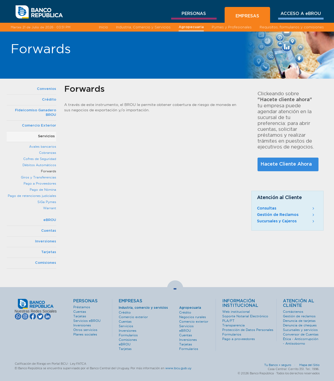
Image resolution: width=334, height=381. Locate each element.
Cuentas (48, 231)
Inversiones (45, 241)
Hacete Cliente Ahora (286, 164)
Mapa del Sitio (309, 365)
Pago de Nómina (43, 189)
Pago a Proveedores (40, 183)
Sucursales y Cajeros (286, 221)
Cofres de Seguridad (39, 159)
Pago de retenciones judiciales (32, 195)
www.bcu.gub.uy (178, 368)
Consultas (286, 208)
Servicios (46, 136)
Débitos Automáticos (39, 165)
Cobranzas (47, 152)
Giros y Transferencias (38, 177)
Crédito (49, 99)
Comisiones (45, 263)
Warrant (49, 208)
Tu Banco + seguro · (281, 365)
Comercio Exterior (39, 125)
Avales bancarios (42, 146)
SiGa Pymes (46, 202)
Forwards (48, 171)
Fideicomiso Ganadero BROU (35, 113)
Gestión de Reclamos (286, 215)
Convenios (46, 89)
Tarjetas (48, 252)
